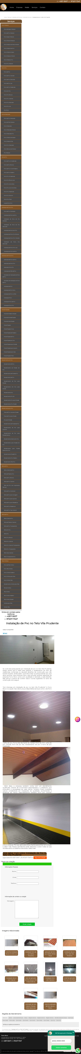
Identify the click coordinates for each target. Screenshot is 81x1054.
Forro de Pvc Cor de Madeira (11, 168)
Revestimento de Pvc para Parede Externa (11, 434)
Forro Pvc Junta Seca (9, 184)
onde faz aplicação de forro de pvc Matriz (50, 1006)
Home (12, 7)
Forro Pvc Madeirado (9, 191)
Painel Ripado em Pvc (9, 340)
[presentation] (15, 890)
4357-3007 (63, 1)
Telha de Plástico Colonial (10, 522)
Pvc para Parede (8, 420)
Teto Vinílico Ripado (8, 599)
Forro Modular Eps (8, 141)
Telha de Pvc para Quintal (10, 498)
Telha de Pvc (5, 466)
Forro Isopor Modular (9, 36)
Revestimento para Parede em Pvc (11, 443)
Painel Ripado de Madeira (10, 332)
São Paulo (70, 1017)
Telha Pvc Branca (8, 537)
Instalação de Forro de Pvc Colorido (11, 219)
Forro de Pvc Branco (9, 164)
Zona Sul (53, 1020)
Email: (26, 878)
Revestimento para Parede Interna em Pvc (11, 449)
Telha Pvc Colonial (8, 541)
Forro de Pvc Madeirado (9, 87)
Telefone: (25, 884)
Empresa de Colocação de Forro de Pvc (11, 275)
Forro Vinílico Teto (8, 580)
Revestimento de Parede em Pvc (11, 368)
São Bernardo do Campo (61, 1017)
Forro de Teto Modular (9, 122)
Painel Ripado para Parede (10, 344)
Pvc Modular (7, 152)
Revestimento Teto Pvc (9, 461)
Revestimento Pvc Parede (10, 404)
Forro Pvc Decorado (9, 102)
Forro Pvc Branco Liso (9, 180)
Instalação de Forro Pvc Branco (11, 234)
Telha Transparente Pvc (9, 556)
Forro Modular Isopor (9, 52)
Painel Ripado (7, 325)
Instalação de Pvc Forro (9, 290)
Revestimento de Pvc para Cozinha (11, 428)
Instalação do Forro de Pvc (10, 251)
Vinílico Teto (7, 607)
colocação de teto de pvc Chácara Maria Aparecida (31, 1006)
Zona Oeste (39, 1020)
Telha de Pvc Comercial (9, 491)
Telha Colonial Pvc (8, 518)
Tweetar (5, 633)
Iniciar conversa (61, 1047)
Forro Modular (5, 25)
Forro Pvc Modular (8, 63)
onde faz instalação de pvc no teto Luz (11, 953)
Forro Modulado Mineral (10, 129)
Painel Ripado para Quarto (10, 348)
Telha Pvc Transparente (9, 549)
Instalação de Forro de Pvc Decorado (11, 225)
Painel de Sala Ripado (9, 321)
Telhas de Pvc (5, 514)
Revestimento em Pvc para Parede (11, 387)
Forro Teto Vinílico (8, 568)
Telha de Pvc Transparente (10, 526)
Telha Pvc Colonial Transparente (12, 545)
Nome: (25, 872)
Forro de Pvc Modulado (9, 118)
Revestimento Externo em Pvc (11, 439)
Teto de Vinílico (7, 587)
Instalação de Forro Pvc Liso (10, 247)
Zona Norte (25, 1020)
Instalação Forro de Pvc (9, 301)
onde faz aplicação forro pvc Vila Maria (69, 979)
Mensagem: (23, 909)
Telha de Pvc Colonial (9, 481)
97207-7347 (75, 1)
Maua (25, 1017)
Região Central (32, 1017)
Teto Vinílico (7, 591)
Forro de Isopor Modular (9, 29)
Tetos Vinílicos (5, 561)
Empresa (19, 7)
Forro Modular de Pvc (9, 48)
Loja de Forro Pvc (8, 203)
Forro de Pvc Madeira (9, 172)
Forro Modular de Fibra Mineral (11, 44)
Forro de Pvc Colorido (9, 75)
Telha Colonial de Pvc (9, 470)
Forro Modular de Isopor (9, 137)
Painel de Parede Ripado (10, 317)
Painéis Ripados (5, 309)
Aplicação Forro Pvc (9, 267)
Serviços (34, 7)
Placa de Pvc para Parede (10, 416)
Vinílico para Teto (8, 603)
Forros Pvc (4, 157)
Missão (27, 7)
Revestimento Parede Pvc (10, 454)
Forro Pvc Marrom (8, 195)
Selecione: (5, 1017)
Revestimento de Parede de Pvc (11, 423)
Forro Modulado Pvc (9, 133)
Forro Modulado (8, 126)
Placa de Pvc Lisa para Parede (11, 412)
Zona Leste (5, 1020)
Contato (42, 7)
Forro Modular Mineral (9, 56)
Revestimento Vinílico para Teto (11, 584)
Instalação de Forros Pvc (7, 255)
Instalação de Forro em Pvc (10, 230)
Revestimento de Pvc (9, 377)
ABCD (10, 1017)
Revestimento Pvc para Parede (11, 400)
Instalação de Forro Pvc (7, 207)
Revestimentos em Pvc (7, 408)
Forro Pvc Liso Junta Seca (10, 187)
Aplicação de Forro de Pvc (10, 259)
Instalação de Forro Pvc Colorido (12, 238)
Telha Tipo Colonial (8, 552)
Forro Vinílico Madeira (9, 572)
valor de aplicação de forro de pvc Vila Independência (31, 980)
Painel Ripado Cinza (9, 329)
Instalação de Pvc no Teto (10, 294)
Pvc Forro (6, 110)
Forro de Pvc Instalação (9, 211)
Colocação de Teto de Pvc (10, 271)
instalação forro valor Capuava (50, 979)
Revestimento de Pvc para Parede (11, 382)
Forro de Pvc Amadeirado (10, 161)
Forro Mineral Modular (9, 40)
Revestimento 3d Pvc (9, 364)
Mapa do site (75, 1035)
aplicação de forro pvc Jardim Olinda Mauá (50, 954)
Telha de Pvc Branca (9, 477)
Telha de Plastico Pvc (9, 474)
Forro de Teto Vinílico (9, 565)
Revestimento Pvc (8, 392)
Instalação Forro (8, 297)
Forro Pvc (4, 68)
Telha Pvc (6, 533)
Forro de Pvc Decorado (9, 79)
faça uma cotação (40, 857)
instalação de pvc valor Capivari (11, 979)
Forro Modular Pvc (8, 59)
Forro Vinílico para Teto (9, 576)
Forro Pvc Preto (8, 199)
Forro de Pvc (7, 71)
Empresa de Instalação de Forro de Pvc (11, 281)
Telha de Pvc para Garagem (11, 495)
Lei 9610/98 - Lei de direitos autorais (40, 1030)
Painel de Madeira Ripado (10, 313)
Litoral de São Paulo (18, 1017)
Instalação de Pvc (8, 286)
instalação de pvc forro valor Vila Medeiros (70, 954)
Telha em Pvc (7, 530)
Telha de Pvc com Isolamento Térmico (11, 486)
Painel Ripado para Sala (10, 352)
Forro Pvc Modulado (9, 145)
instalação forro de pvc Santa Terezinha (30, 954)
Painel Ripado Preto (9, 355)
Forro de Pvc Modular (9, 33)
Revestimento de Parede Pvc (11, 373)
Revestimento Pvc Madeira (10, 458)
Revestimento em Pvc (7, 360)
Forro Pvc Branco (8, 94)
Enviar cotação (27, 924)
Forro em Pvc (7, 91)
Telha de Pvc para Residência (11, 502)
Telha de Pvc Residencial (10, 506)
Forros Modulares (6, 114)
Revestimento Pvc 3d (9, 396)
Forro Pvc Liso (7, 106)
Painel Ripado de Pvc (9, 336)
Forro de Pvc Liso (8, 83)
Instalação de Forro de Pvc (10, 215)
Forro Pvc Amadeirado (9, 176)
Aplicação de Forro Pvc (9, 263)
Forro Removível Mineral (10, 149)
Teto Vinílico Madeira (9, 595)
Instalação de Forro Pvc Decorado (11, 242)
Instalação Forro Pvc (9, 305)
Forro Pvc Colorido (8, 98)
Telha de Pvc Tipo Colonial (10, 510)
